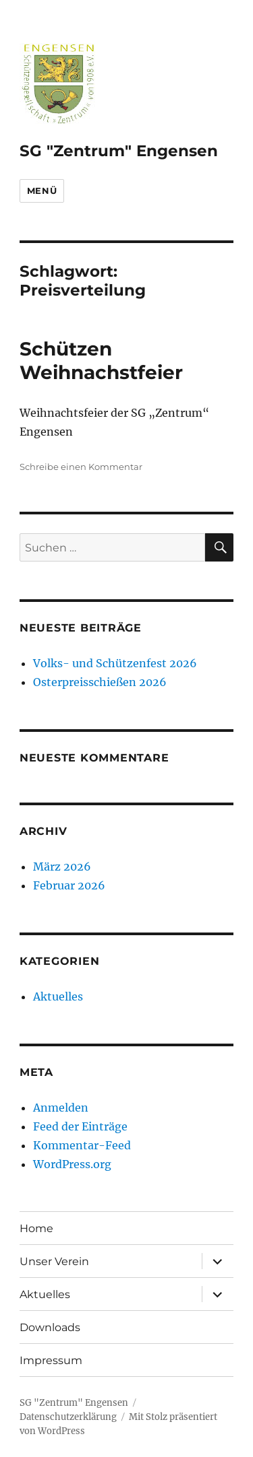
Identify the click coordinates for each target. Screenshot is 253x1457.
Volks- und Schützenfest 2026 (115, 663)
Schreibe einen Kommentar (81, 466)
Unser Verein (54, 1261)
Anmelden (60, 1107)
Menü (42, 190)
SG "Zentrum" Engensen (119, 150)
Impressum (51, 1360)
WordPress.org (72, 1164)
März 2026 (62, 866)
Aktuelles (58, 996)
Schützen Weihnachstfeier (101, 360)
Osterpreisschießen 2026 (100, 682)
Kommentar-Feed (82, 1145)
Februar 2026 (69, 885)
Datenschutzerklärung (68, 1417)
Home (36, 1228)
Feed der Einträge (80, 1126)
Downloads (50, 1327)
